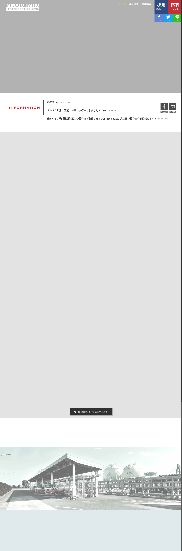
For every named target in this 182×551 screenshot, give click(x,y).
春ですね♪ (52, 102)
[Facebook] (159, 18)
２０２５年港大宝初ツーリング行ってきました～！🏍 (76, 110)
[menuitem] (123, 6)
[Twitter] (168, 18)
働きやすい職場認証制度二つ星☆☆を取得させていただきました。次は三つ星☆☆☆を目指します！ (102, 118)
